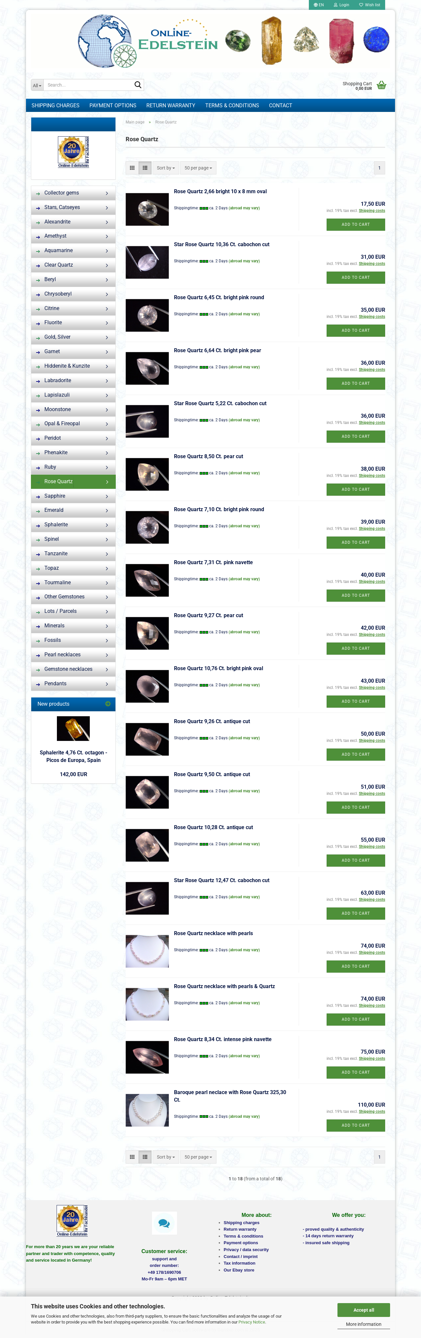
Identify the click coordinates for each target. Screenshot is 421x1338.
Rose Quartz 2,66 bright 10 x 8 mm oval (220, 191)
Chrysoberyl (54, 294)
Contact (280, 105)
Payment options (112, 105)
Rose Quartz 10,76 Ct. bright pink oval (218, 668)
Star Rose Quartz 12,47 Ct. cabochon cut (221, 880)
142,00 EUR (73, 774)
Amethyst (51, 236)
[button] (319, 5)
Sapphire (50, 496)
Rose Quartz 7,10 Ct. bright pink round (219, 509)
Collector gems (57, 193)
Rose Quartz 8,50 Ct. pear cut (208, 456)
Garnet (48, 351)
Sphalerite (52, 524)
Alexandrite (53, 222)
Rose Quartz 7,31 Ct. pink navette (213, 562)
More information (364, 1324)
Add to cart (356, 224)
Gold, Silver (53, 337)
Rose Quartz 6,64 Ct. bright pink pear (217, 350)
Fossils (48, 640)
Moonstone (53, 409)
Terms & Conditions (232, 105)
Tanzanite (51, 553)
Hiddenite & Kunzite (63, 366)
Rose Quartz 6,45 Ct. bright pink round (219, 297)
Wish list (369, 5)
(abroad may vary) (244, 208)
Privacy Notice (251, 1322)
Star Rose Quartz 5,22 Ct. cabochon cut (220, 403)
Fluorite (49, 322)
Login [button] (341, 5)
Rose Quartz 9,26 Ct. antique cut (212, 721)
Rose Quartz (54, 481)
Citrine (47, 308)
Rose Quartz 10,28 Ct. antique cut (213, 827)
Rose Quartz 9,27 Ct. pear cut (208, 615)
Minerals (50, 625)
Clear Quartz (54, 265)
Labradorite (53, 380)
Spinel (47, 539)
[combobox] (166, 167)
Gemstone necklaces (64, 669)
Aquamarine (54, 250)
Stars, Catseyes (58, 207)
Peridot (48, 438)
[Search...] (37, 85)
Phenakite (51, 452)
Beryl (46, 279)
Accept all (364, 1310)
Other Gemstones (60, 596)
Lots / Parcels (56, 611)
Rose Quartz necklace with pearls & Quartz (224, 986)
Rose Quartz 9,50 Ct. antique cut (212, 774)
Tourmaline (53, 582)
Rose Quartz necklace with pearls (213, 933)
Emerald (49, 510)
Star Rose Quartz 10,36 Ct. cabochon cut (221, 244)
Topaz (47, 568)
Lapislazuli (53, 395)
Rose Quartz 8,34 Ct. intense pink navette (223, 1039)
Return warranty (170, 105)
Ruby (46, 467)
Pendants (51, 683)
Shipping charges (56, 105)
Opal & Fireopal (58, 423)
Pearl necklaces (58, 654)
